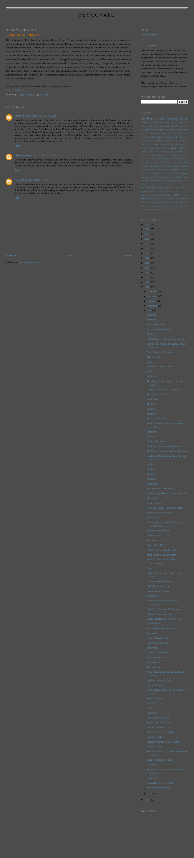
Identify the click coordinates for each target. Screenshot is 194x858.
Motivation (183, 122)
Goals (149, 568)
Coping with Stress (166, 130)
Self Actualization (170, 166)
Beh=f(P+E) (153, 517)
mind (178, 199)
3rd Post (184, 126)
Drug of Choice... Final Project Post (164, 389)
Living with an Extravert (158, 591)
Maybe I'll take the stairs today (161, 554)
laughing (159, 199)
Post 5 (186, 162)
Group (151, 148)
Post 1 (144, 133)
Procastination (153, 623)
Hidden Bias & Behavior (159, 638)
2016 (147, 267)
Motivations (152, 647)
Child (143, 141)
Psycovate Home (149, 34)
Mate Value (168, 159)
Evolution (163, 144)
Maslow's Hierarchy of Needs (152, 159)
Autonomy (169, 137)
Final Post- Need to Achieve (160, 366)
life (165, 199)
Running (154, 166)
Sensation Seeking (148, 170)
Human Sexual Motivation (159, 512)
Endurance (154, 144)
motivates (184, 199)
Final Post (178, 119)
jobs (152, 199)
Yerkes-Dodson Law (165, 177)
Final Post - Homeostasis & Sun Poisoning (167, 451)
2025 (147, 224)
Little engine (177, 151)
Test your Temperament (158, 530)
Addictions (152, 764)
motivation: (157, 202)
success (176, 206)
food (186, 133)
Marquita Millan (163, 118)
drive (172, 180)
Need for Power (154, 746)
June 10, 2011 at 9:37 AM (45, 155)
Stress (149, 708)
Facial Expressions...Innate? (160, 586)
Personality (152, 712)
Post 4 (180, 162)
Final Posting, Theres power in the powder (167, 493)
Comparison (168, 141)
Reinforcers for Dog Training (161, 628)
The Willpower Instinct (157, 173)
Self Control (183, 166)
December (152, 291)
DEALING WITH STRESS (160, 782)
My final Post (153, 357)
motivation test (147, 202)
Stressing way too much (158, 657)
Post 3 (175, 162)
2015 (147, 272)
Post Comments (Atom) (30, 262)
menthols (171, 199)
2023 (147, 233)
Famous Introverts (155, 685)
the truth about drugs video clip (153, 209)
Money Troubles (155, 698)
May (149, 793)
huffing (177, 195)
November (152, 296)
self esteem (150, 206)
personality (145, 137)
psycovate (97, 15)
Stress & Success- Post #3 (159, 329)
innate (186, 195)
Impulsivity (175, 148)
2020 (147, 248)
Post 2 (170, 162)
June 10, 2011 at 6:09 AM (43, 115)
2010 (147, 799)
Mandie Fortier (23, 115)
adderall (178, 177)
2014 (147, 277)
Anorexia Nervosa (149, 130)
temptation (184, 206)
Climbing (149, 141)
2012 (147, 282)
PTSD (158, 162)
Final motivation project (165, 122)
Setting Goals (160, 170)
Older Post (128, 255)
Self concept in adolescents (160, 614)
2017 (147, 262)
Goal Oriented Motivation (159, 581)
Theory (170, 173)
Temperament (153, 662)
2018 (147, 258)
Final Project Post (155, 324)
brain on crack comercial (150, 180)
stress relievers (167, 206)
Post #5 (164, 162)
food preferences (162, 126)
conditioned (165, 180)
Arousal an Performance (158, 652)
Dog (175, 141)
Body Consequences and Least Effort (165, 507)
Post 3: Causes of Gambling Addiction (165, 339)
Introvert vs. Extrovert (16, 90)
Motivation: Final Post (157, 394)
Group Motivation (162, 148)
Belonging (184, 137)
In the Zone (152, 778)
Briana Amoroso (23, 155)
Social (169, 170)
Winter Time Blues (156, 545)
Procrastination (147, 126)
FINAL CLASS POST (157, 418)
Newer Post (11, 255)
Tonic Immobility (181, 173)
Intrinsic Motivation (156, 151)
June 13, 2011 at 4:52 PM (37, 180)
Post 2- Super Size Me (157, 642)
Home (70, 255)
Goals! (150, 361)
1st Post (147, 118)
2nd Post (175, 126)
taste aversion (157, 137)
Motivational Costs (156, 540)
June (149, 310)
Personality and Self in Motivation (163, 741)
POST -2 (151, 703)
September (152, 305)
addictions (177, 133)
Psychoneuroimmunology (159, 680)
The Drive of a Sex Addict (159, 722)
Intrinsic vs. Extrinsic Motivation (163, 609)
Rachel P (19, 180)
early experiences (181, 180)
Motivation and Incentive (159, 787)
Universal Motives (148, 177)
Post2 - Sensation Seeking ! (160, 759)
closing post (152, 595)
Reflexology (145, 166)
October (151, 300)
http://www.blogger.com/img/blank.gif (155, 195)
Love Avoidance (156, 155)
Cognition (158, 141)
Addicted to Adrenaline (158, 717)
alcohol (185, 177)
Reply (17, 145)
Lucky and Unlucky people (176, 155)
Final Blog (152, 483)
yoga (172, 209)
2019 (147, 253)
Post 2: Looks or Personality (160, 352)
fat (142, 184)
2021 (147, 243)
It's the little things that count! (161, 549)
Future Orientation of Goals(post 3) (164, 618)
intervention (145, 199)
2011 (147, 287)
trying (167, 209)
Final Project (153, 399)
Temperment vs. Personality (160, 488)
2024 (147, 229)
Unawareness (155, 133)
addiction (167, 133)
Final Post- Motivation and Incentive (164, 446)
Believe (177, 137)
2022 (147, 238)
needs (165, 202)
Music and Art (181, 130)
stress (158, 206)
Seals (161, 166)
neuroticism (172, 202)
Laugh (168, 151)
